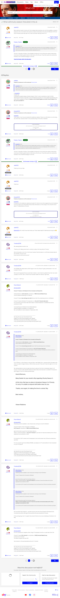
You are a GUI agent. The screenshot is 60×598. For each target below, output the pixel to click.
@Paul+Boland (18, 335)
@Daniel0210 (17, 230)
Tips (31, 2)
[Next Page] (34, 69)
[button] (57, 27)
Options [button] (54, 21)
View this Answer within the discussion (22, 59)
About (36, 2)
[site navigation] (2, 2)
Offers (41, 2)
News (26, 2)
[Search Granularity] (12, 12)
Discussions (20, 2)
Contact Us (14, 591)
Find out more (34, 82)
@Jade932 (18, 46)
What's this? (8, 33)
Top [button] (57, 590)
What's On (30, 8)
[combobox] (32, 12)
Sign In (56, 2)
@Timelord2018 (17, 288)
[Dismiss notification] (57, 5)
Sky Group (46, 591)
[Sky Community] (9, 2)
